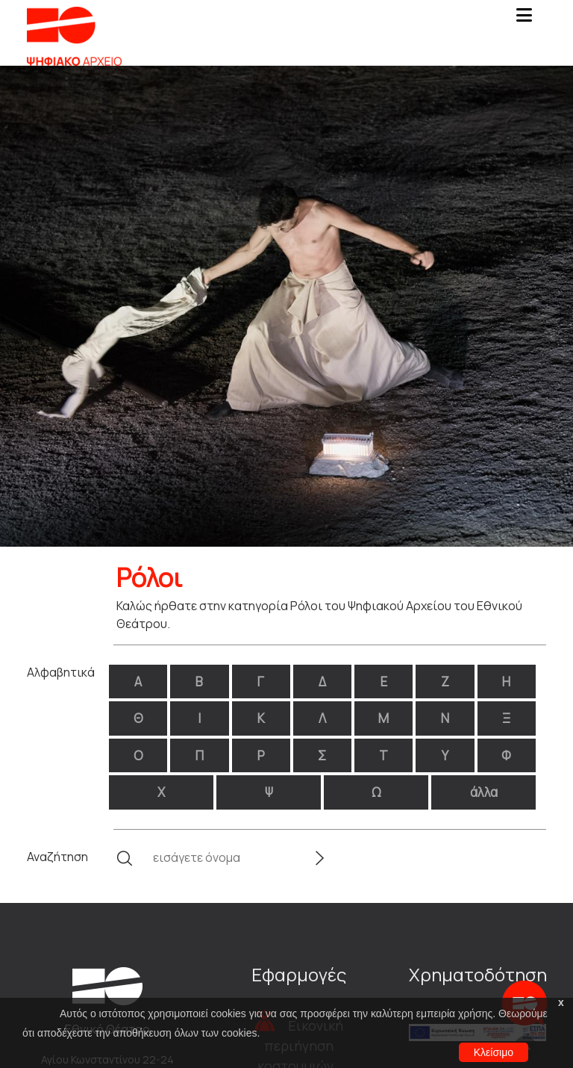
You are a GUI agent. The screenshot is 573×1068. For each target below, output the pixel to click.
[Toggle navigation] (523, 19)
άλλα (484, 792)
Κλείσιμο (493, 1052)
